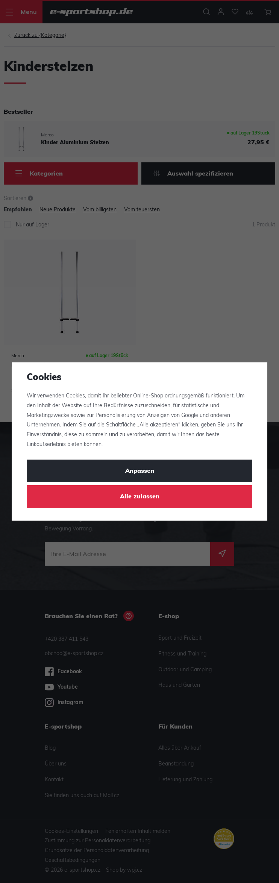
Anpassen (139, 471)
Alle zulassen (139, 497)
